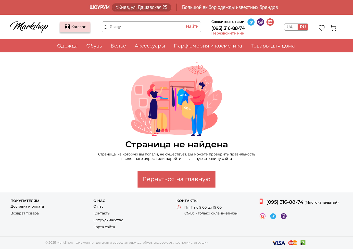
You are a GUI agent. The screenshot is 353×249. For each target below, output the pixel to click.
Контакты (101, 213)
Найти (192, 26)
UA (289, 27)
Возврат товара (25, 213)
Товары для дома (273, 46)
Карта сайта (104, 227)
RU (303, 27)
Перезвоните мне (227, 33)
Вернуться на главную (176, 179)
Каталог (67, 27)
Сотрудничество (108, 220)
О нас (98, 206)
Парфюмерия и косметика (208, 46)
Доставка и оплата (27, 206)
